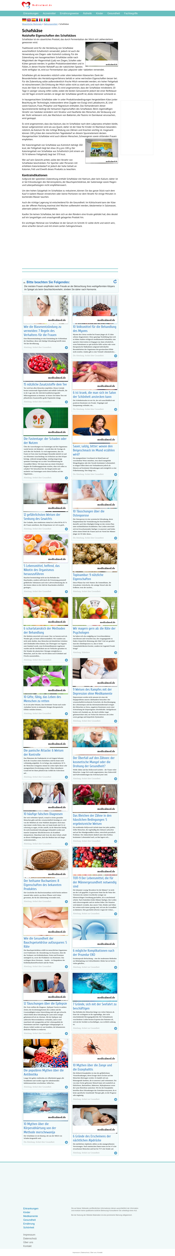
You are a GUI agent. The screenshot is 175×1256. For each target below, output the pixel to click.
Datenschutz (30, 1238)
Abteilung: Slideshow (81, 652)
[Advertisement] (70, 248)
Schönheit (28, 1227)
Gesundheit (113, 13)
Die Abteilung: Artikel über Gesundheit (39, 1142)
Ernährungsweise (69, 13)
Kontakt (27, 1246)
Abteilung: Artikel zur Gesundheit (86, 913)
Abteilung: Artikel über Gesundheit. (38, 347)
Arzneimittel (49, 13)
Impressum (29, 1234)
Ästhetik (87, 13)
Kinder (99, 13)
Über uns (28, 1242)
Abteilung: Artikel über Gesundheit (37, 529)
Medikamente (30, 1216)
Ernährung (29, 1223)
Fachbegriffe (131, 13)
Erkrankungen (31, 13)
